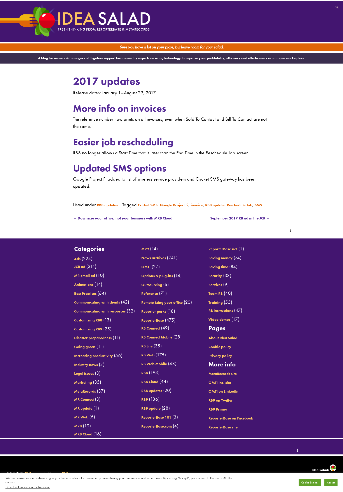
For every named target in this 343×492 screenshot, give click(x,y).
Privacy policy (231, 360)
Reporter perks (150, 316)
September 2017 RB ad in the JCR (234, 222)
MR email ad (64, 280)
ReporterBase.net (235, 253)
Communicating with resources (84, 315)
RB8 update (241, 198)
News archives (150, 262)
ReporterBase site (235, 431)
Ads (55, 263)
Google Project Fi (190, 198)
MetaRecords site (234, 378)
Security (225, 280)
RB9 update (146, 413)
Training (225, 307)
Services (225, 289)
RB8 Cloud (145, 386)
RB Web (142, 359)
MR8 (56, 430)
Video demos (230, 324)
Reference (144, 298)
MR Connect (63, 404)
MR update (63, 413)
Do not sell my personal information (27, 487)
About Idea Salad (235, 342)
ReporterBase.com (153, 431)
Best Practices (65, 298)
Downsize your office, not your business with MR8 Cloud (130, 222)
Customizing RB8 (69, 324)
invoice (219, 198)
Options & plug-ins (154, 280)
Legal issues (64, 378)
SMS (113, 206)
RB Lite (141, 350)
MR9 (139, 253)
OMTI (139, 271)
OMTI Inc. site (230, 387)
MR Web (60, 421)
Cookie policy (230, 351)
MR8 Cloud (63, 438)
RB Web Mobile (150, 368)
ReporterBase (148, 325)
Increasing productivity (76, 360)
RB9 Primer (228, 414)
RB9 (138, 404)
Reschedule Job (90, 206)
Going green (64, 351)
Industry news (66, 369)
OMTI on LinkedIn (235, 396)
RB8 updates (110, 198)
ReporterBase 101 (153, 422)
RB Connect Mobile (154, 341)
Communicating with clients (81, 307)
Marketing (62, 387)
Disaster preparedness (75, 342)
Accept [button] (331, 482)
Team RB (225, 298)
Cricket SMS (157, 198)
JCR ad (58, 271)
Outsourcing (147, 289)
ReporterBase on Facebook (245, 422)
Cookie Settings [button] (309, 482)
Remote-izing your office (160, 307)
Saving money (231, 262)
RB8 (138, 377)
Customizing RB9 (69, 333)
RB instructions (232, 315)
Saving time (229, 271)
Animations (63, 289)
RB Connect (146, 333)
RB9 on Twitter (231, 405)
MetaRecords (65, 396)
